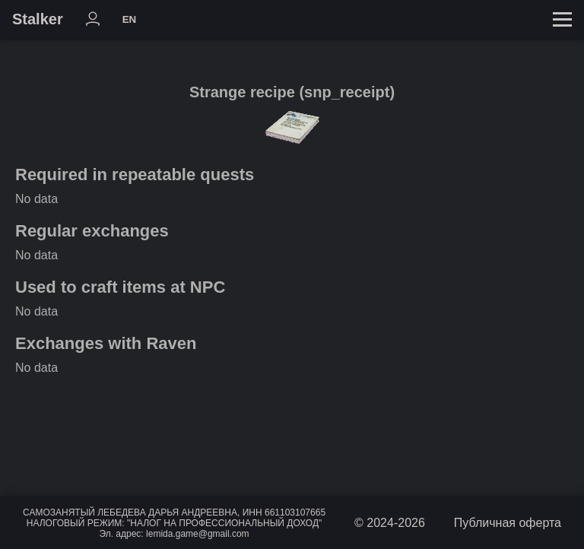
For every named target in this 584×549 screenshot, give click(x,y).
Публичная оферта (507, 522)
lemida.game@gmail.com (197, 533)
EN (129, 19)
